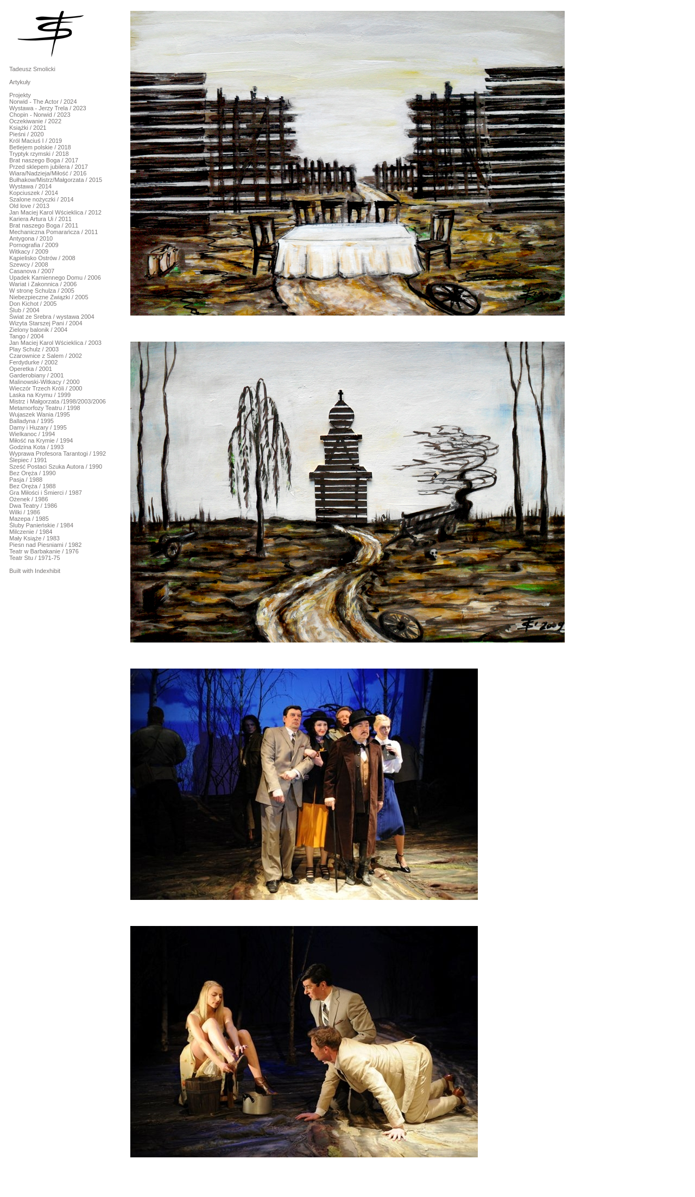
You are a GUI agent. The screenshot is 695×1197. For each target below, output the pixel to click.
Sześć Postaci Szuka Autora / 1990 (55, 466)
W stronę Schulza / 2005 (41, 290)
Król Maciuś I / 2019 (35, 140)
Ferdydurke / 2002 (33, 362)
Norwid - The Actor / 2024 (43, 101)
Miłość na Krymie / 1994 (41, 440)
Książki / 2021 (27, 127)
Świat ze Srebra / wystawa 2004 (51, 316)
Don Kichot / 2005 (32, 303)
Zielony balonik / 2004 (38, 329)
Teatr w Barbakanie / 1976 (44, 551)
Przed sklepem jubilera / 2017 (48, 166)
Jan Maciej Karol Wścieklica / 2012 (55, 212)
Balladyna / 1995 (31, 421)
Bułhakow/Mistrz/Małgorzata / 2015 (55, 180)
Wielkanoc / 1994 (32, 434)
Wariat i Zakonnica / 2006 (43, 284)
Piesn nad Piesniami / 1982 (45, 544)
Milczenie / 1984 (31, 531)
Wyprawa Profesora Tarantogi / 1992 (57, 453)
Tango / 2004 (26, 336)
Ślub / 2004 (24, 310)
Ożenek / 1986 (28, 499)
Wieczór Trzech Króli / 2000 (46, 388)
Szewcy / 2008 (28, 264)
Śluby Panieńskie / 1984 (41, 525)
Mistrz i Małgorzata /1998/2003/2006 (57, 401)
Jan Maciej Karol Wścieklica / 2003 (55, 342)
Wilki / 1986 (24, 512)
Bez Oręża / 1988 (32, 486)
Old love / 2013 (29, 206)
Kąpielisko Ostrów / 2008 (42, 258)
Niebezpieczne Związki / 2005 (49, 297)
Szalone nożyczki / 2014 (41, 199)
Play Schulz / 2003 (34, 349)
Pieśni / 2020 (26, 134)
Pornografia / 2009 (34, 245)
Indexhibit (47, 571)
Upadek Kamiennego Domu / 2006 (55, 277)
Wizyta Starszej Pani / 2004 (46, 323)
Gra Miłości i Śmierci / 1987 (45, 492)
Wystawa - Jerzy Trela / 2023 (47, 108)
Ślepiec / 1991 (28, 460)
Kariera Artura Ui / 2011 (40, 219)
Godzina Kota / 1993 (36, 447)
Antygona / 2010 (31, 238)
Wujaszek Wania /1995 (39, 414)
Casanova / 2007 (31, 271)
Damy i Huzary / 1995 (38, 427)
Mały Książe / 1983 (34, 538)
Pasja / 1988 (25, 479)
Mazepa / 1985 (29, 518)
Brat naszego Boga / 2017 (43, 160)
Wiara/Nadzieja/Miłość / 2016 (47, 173)
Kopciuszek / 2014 (33, 193)
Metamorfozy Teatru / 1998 (44, 408)
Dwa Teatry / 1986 (33, 505)
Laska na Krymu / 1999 (40, 395)
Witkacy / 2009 (28, 251)
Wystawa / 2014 (30, 186)
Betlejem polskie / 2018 (40, 147)
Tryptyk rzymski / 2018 (39, 153)
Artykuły (19, 82)
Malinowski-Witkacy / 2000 (44, 382)
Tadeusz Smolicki (32, 69)
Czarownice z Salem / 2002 (45, 355)
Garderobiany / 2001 (36, 375)
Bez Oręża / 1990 (32, 473)
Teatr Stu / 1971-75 (34, 558)
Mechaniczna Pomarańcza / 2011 (53, 232)
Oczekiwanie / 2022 (35, 121)
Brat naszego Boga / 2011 (43, 225)
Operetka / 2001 (30, 369)
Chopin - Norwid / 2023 (40, 114)
